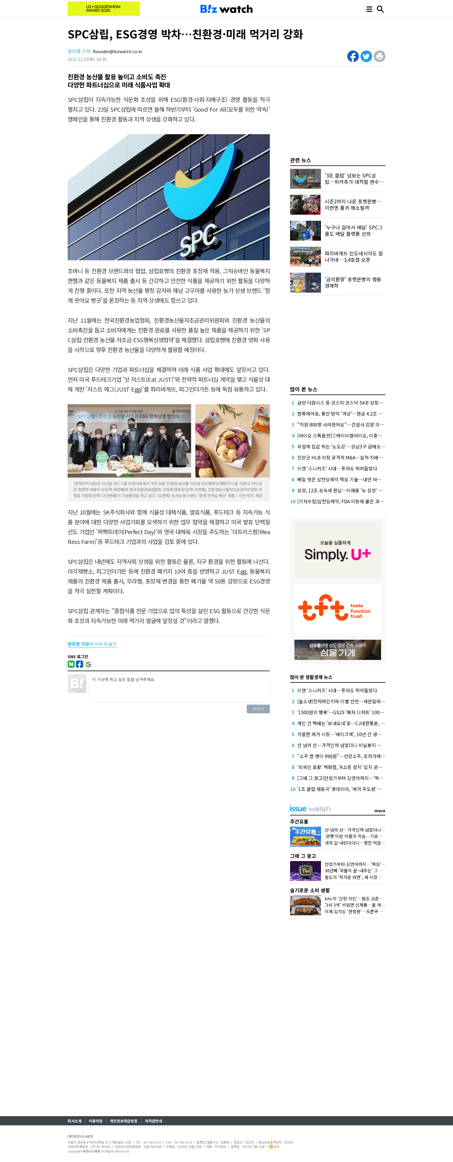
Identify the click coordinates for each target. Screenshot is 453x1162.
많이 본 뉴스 (304, 389)
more (379, 810)
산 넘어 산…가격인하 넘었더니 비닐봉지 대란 (341, 745)
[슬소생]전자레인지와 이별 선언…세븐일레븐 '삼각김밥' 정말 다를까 (363, 701)
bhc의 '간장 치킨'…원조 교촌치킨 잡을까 (362, 898)
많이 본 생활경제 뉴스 (311, 676)
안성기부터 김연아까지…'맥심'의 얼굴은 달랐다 (368, 864)
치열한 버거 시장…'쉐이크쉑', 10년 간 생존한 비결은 (348, 734)
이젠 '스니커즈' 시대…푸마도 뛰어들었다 (337, 468)
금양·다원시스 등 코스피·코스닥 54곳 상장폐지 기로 (347, 402)
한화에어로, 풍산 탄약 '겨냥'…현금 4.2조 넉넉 (342, 413)
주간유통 (299, 821)
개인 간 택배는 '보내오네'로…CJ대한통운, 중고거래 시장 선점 (357, 723)
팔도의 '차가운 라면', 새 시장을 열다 (358, 877)
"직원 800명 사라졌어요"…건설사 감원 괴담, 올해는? (349, 424)
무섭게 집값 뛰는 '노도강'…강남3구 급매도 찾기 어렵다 (351, 446)
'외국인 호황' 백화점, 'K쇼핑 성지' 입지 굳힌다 (342, 767)
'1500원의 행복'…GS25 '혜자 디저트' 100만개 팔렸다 (349, 712)
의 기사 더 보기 (92, 644)
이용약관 (96, 1121)
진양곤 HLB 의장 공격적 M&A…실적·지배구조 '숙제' (348, 457)
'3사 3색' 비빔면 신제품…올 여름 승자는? (362, 905)
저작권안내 (153, 1121)
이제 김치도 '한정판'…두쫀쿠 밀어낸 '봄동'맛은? (369, 911)
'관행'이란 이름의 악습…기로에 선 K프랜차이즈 (368, 836)
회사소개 (74, 1121)
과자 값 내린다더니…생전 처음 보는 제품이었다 (368, 843)
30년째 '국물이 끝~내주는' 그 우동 (356, 870)
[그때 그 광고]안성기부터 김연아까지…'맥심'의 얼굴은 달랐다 (357, 777)
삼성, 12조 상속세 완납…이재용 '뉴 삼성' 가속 (342, 490)
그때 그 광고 (303, 855)
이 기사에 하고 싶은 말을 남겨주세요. (179, 688)
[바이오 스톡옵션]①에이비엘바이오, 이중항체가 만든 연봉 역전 (358, 435)
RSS (274, 1146)
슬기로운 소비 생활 (310, 890)
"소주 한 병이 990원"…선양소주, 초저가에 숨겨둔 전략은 (353, 756)
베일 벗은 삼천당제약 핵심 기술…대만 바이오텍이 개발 (350, 479)
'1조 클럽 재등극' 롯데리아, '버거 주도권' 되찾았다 (346, 788)
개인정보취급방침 (124, 1121)
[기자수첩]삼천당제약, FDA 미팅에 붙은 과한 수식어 (347, 501)
